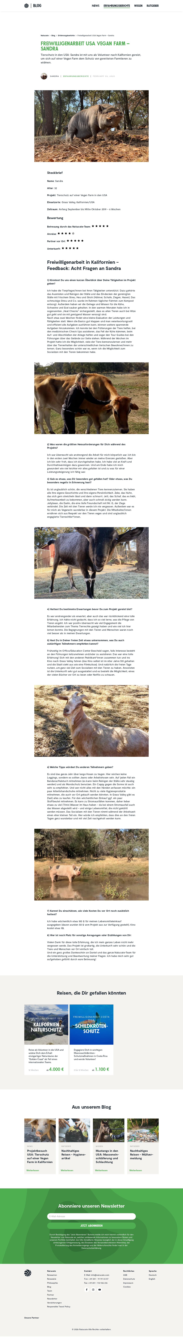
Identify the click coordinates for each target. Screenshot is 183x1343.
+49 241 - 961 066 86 (98, 1283)
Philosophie (52, 1283)
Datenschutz (129, 1279)
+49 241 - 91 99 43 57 (98, 1279)
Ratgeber (153, 5)
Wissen (138, 5)
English (152, 1279)
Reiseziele (51, 1279)
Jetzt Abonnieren (91, 1226)
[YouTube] (99, 1289)
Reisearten (52, 1275)
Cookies (127, 1286)
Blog (49, 1286)
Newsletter (52, 1298)
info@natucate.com (100, 1275)
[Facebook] (86, 1289)
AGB (125, 1275)
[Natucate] (26, 6)
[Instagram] (93, 1289)
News (95, 5)
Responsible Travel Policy (58, 1306)
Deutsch (153, 1275)
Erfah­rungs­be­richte (117, 5)
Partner (50, 1295)
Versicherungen (54, 1302)
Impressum (128, 1283)
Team (49, 1290)
